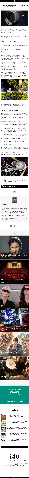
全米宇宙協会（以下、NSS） (6, 121)
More (14, 447)
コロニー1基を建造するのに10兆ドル (10, 186)
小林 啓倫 (2, 9)
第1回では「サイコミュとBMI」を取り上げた (14, 36)
